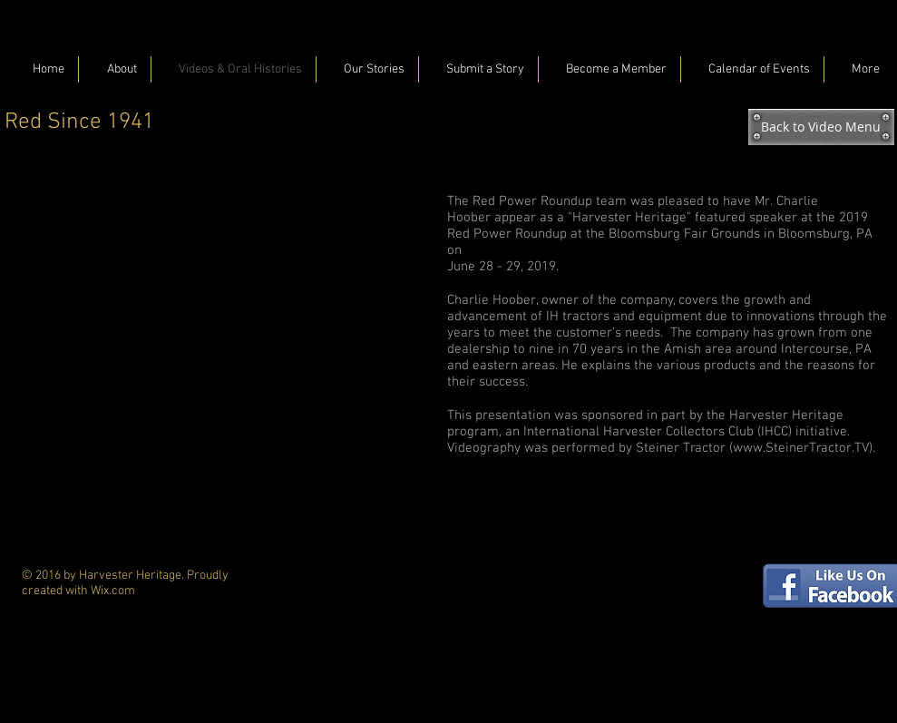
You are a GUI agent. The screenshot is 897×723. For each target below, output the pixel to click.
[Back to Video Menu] (821, 127)
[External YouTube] (222, 321)
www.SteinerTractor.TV (801, 448)
